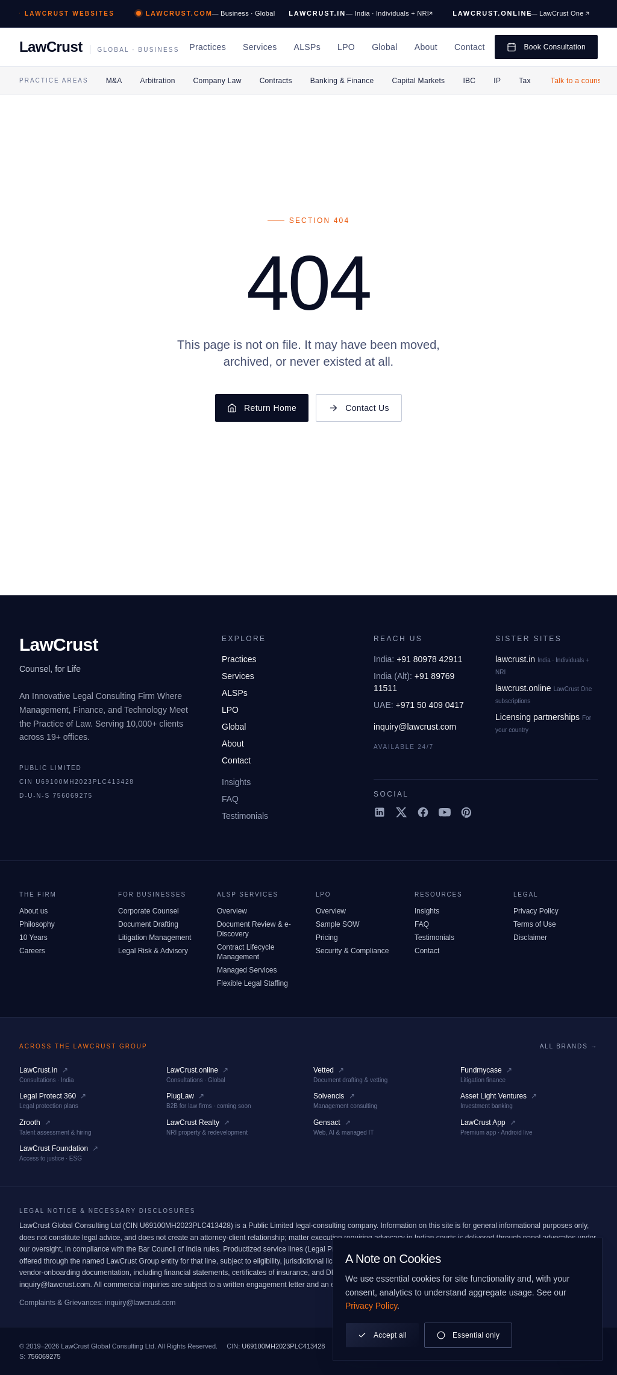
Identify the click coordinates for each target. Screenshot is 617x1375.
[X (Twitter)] (401, 812)
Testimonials (245, 816)
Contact (469, 47)
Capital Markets (418, 81)
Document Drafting (148, 924)
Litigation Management (154, 937)
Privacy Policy (536, 911)
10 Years (33, 937)
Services (260, 47)
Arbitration (157, 81)
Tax (525, 81)
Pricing (327, 937)
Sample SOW (338, 924)
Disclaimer (530, 937)
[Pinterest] (466, 812)
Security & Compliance (352, 951)
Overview (232, 911)
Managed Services (247, 970)
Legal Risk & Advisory (153, 951)
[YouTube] (445, 812)
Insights (236, 782)
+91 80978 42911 (418, 659)
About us (33, 911)
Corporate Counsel (148, 911)
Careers (32, 951)
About (426, 47)
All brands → (569, 1046)
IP (497, 81)
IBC (469, 81)
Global (385, 47)
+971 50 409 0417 (419, 705)
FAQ (230, 799)
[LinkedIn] (380, 812)
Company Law (217, 81)
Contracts (276, 81)
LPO (346, 47)
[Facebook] (423, 812)
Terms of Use (534, 924)
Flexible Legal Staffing (252, 983)
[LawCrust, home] (99, 47)
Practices (207, 47)
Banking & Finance (342, 81)
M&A (114, 81)
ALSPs (307, 47)
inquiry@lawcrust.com (415, 726)
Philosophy (37, 924)
